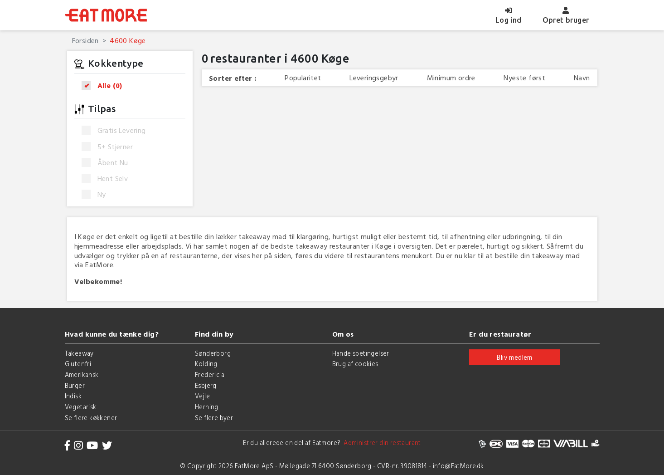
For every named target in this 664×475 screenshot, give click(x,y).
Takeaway (79, 353)
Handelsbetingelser (360, 353)
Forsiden (85, 40)
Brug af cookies (355, 363)
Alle (105, 85)
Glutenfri (78, 363)
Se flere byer (214, 417)
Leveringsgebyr (373, 78)
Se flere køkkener (91, 417)
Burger (75, 385)
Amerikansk (82, 374)
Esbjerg (206, 385)
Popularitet (303, 78)
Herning (206, 406)
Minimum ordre (451, 78)
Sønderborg (213, 353)
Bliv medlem (514, 357)
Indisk (73, 396)
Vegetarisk (81, 406)
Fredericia (209, 374)
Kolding (206, 363)
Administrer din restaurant (381, 442)
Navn (582, 78)
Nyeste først (524, 78)
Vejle (202, 396)
